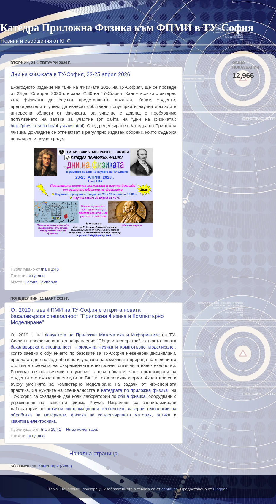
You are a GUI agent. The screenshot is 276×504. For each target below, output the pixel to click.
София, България (40, 282)
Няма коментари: (82, 429)
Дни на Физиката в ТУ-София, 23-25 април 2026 (70, 74)
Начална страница (93, 453)
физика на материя (111, 415)
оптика (163, 415)
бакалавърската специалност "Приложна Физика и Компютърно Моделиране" (93, 347)
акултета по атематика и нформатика (102, 335)
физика (160, 390)
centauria (169, 489)
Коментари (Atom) (55, 466)
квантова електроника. (34, 421)
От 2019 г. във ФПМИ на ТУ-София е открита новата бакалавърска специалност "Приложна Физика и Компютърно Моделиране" (87, 316)
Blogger (220, 489)
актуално (36, 276)
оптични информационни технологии (85, 408)
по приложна (127, 390)
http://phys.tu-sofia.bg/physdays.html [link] (47, 125)
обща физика (131, 396)
